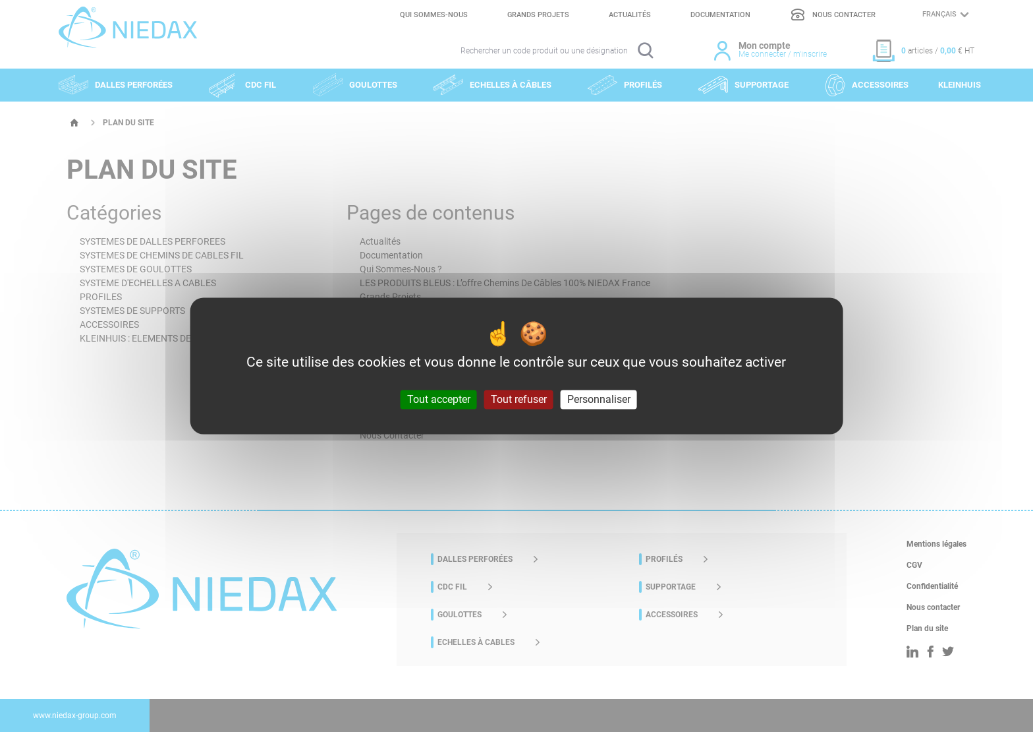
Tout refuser (519, 399)
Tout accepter (438, 399)
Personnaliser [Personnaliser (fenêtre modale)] (598, 399)
